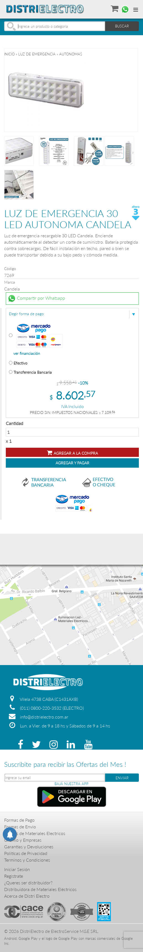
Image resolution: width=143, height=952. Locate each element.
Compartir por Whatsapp (36, 298)
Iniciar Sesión (17, 869)
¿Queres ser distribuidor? (28, 882)
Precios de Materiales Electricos (34, 833)
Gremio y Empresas (22, 839)
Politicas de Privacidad (25, 853)
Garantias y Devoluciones (28, 846)
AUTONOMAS (70, 54)
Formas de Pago (19, 820)
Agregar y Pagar (72, 462)
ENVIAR (122, 778)
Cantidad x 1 (72, 432)
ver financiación (26, 353)
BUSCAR (122, 26)
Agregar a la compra (72, 452)
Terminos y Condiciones (27, 859)
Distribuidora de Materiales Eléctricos (40, 889)
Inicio (9, 54)
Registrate (13, 876)
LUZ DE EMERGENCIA (37, 54)
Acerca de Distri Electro (27, 895)
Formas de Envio (20, 826)
